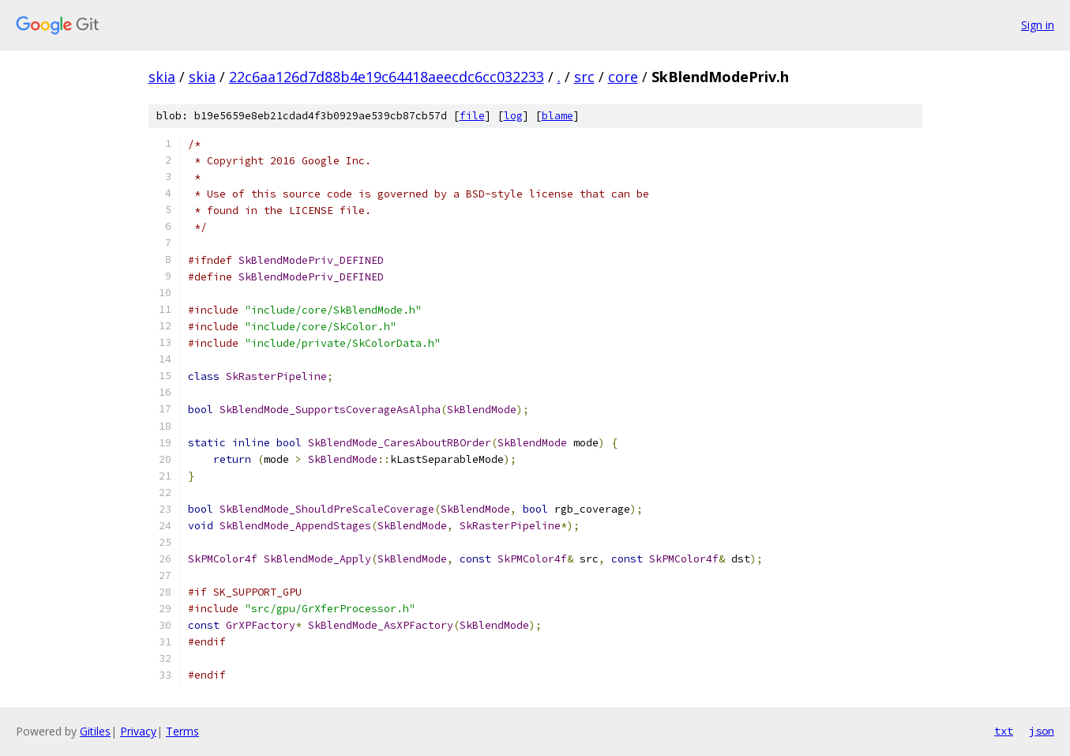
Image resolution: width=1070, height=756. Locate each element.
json (1041, 731)
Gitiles (95, 731)
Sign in (1037, 24)
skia (161, 76)
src (584, 76)
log (513, 115)
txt (1003, 731)
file (472, 115)
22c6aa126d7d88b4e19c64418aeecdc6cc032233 (386, 76)
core (623, 76)
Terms (182, 731)
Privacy (138, 731)
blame (557, 115)
